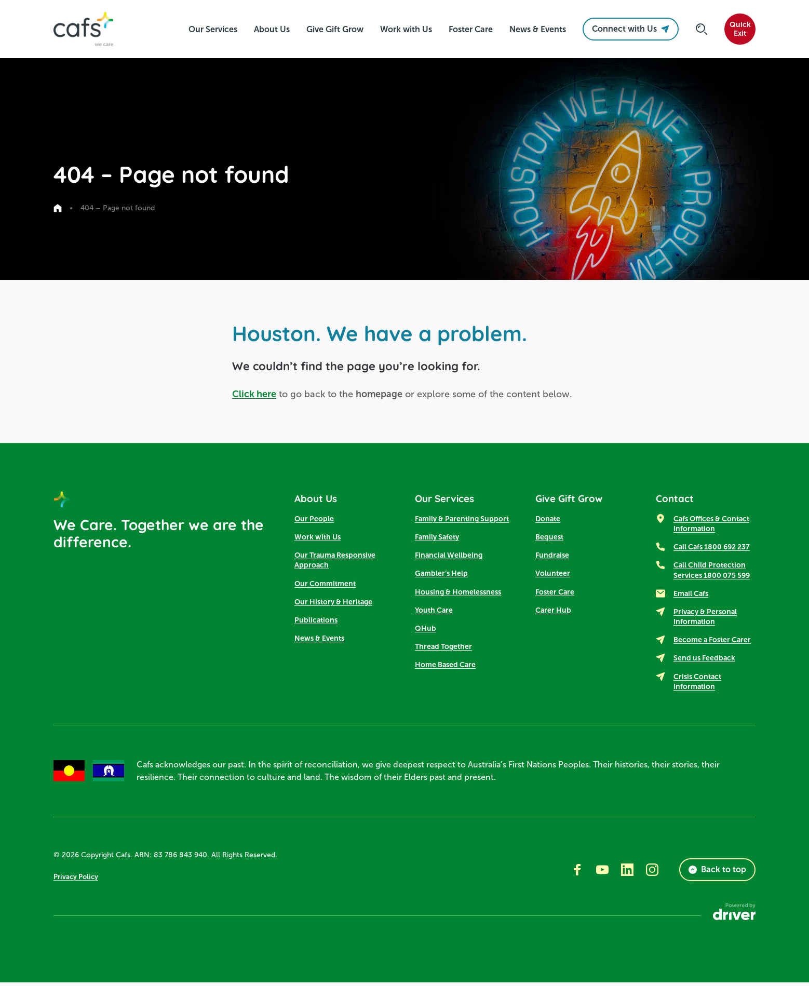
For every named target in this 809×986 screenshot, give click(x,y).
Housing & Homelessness (458, 594)
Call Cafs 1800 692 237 (711, 549)
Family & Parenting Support (462, 521)
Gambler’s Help (441, 576)
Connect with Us (630, 28)
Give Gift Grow (574, 499)
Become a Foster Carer (712, 642)
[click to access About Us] (272, 29)
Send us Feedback (704, 660)
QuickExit (740, 29)
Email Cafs (690, 596)
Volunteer (552, 576)
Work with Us (317, 539)
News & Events (319, 641)
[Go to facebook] (577, 873)
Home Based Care (445, 667)
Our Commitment (325, 586)
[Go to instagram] (652, 873)
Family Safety (437, 539)
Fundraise (552, 557)
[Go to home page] (57, 208)
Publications (316, 622)
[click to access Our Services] (212, 29)
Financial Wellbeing (448, 557)
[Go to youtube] (602, 873)
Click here (254, 394)
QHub (425, 631)
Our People (314, 521)
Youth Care (434, 613)
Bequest (549, 539)
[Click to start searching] (701, 29)
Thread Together (443, 649)
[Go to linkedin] (627, 873)
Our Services (450, 499)
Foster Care (554, 594)
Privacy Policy (77, 879)
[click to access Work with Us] (406, 29)
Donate (547, 521)
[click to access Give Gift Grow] (334, 29)
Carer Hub (553, 613)
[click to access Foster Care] (471, 29)
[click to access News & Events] (537, 29)
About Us (319, 499)
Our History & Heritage (333, 604)
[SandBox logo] (85, 29)
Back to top (717, 873)
